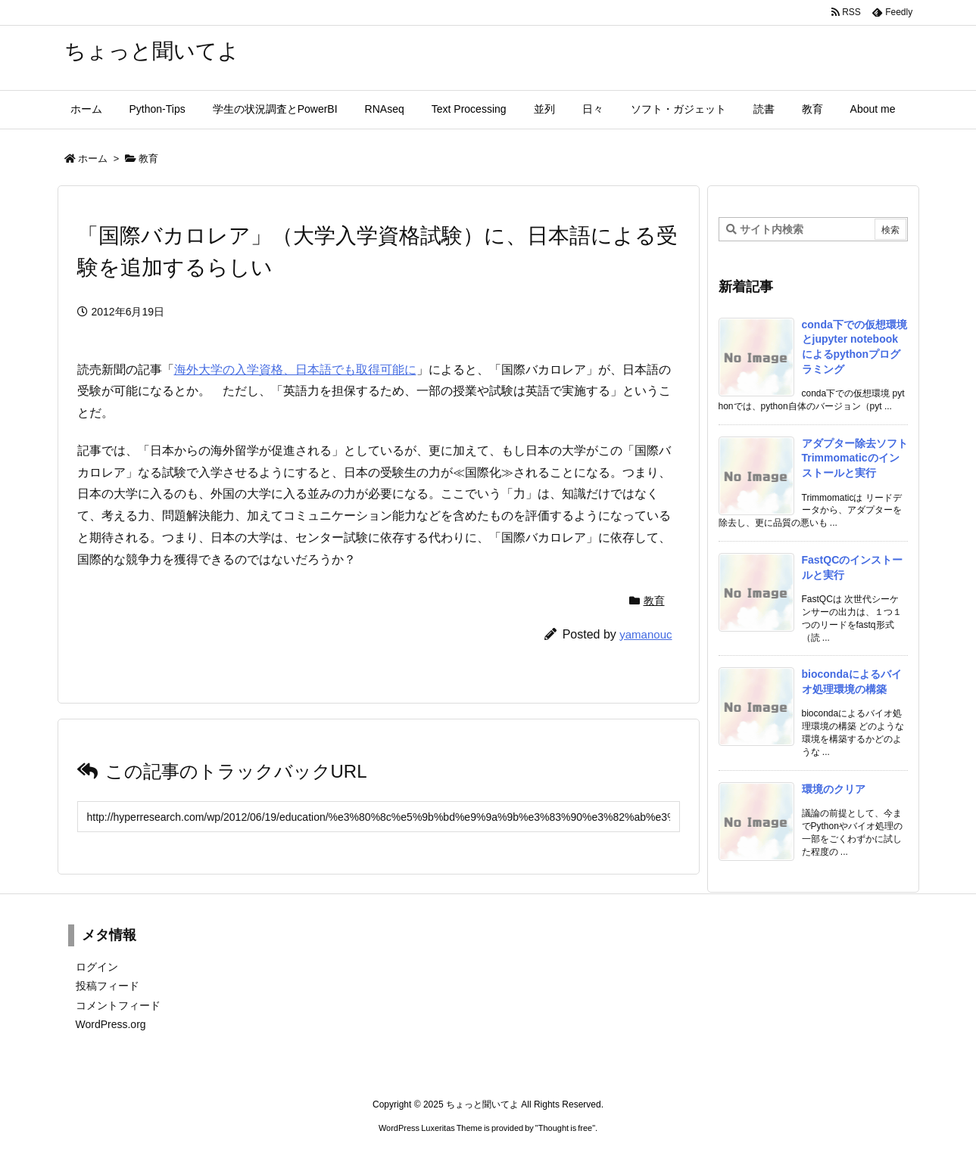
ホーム (93, 158)
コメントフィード (118, 1005)
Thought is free (565, 1127)
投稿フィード (107, 986)
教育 (148, 158)
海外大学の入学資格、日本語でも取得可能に (295, 369)
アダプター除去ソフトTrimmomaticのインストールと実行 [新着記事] (855, 458)
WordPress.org (111, 1024)
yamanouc (645, 634)
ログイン (97, 967)
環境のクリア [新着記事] (833, 789)
